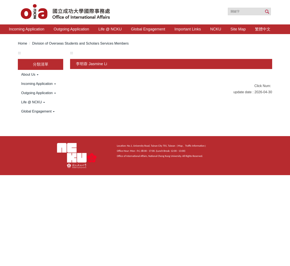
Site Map (238, 29)
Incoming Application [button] (26, 29)
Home (22, 43)
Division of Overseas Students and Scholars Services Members (80, 43)
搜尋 (267, 12)
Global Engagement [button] (148, 29)
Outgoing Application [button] (71, 29)
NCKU (215, 29)
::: (19, 53)
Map (180, 145)
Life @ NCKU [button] (110, 29)
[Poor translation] (16, 200)
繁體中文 (262, 29)
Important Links (188, 29)
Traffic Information (195, 145)
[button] (40, 74)
